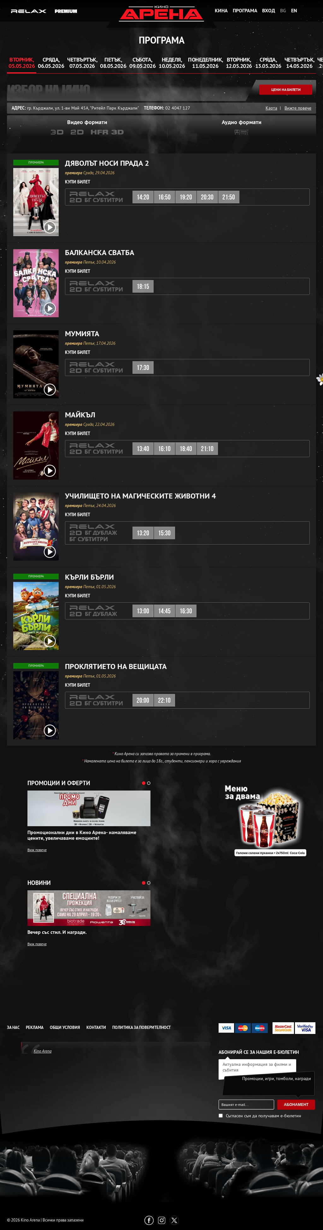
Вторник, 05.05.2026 (22, 62)
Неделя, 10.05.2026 (172, 62)
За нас (13, 1027)
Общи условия (65, 1027)
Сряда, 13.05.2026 (268, 62)
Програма (245, 10)
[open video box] (50, 227)
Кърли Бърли (89, 577)
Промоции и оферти (58, 783)
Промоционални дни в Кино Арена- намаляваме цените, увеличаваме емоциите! (81, 835)
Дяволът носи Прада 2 (107, 163)
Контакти (96, 1027)
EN (294, 10)
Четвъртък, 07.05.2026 (82, 62)
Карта (271, 108)
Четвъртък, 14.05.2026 (299, 62)
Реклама (35, 1027)
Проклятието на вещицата (116, 666)
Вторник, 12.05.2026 (239, 62)
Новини (39, 883)
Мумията (82, 334)
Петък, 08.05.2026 (113, 62)
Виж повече (37, 849)
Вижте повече (298, 108)
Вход (268, 10)
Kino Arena (42, 1051)
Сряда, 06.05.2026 (51, 62)
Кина (221, 10)
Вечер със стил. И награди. (57, 932)
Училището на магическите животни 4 (140, 496)
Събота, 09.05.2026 (142, 62)
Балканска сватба (99, 252)
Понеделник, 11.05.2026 (205, 62)
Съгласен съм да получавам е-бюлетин (263, 1116)
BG (283, 10)
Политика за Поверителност (141, 1027)
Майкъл (80, 415)
